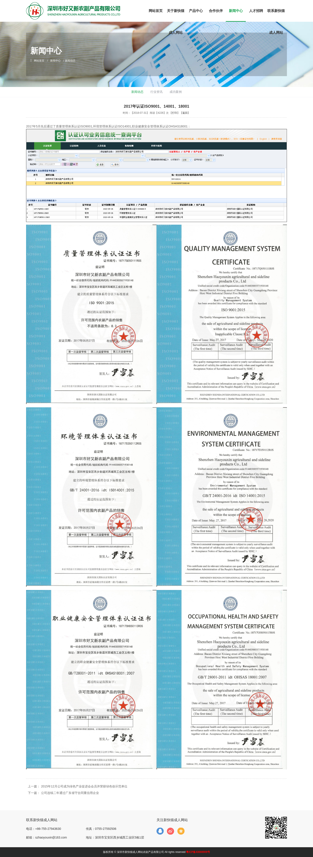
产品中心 (196, 11)
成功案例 (176, 92)
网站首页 (156, 11)
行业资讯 (156, 92)
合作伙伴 (216, 11)
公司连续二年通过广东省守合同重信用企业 (70, 793)
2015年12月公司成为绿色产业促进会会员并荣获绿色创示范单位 (84, 786)
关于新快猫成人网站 (175, 21)
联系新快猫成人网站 (276, 21)
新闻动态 (137, 92)
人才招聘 (256, 11)
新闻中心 (236, 11)
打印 (174, 112)
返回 (185, 112)
